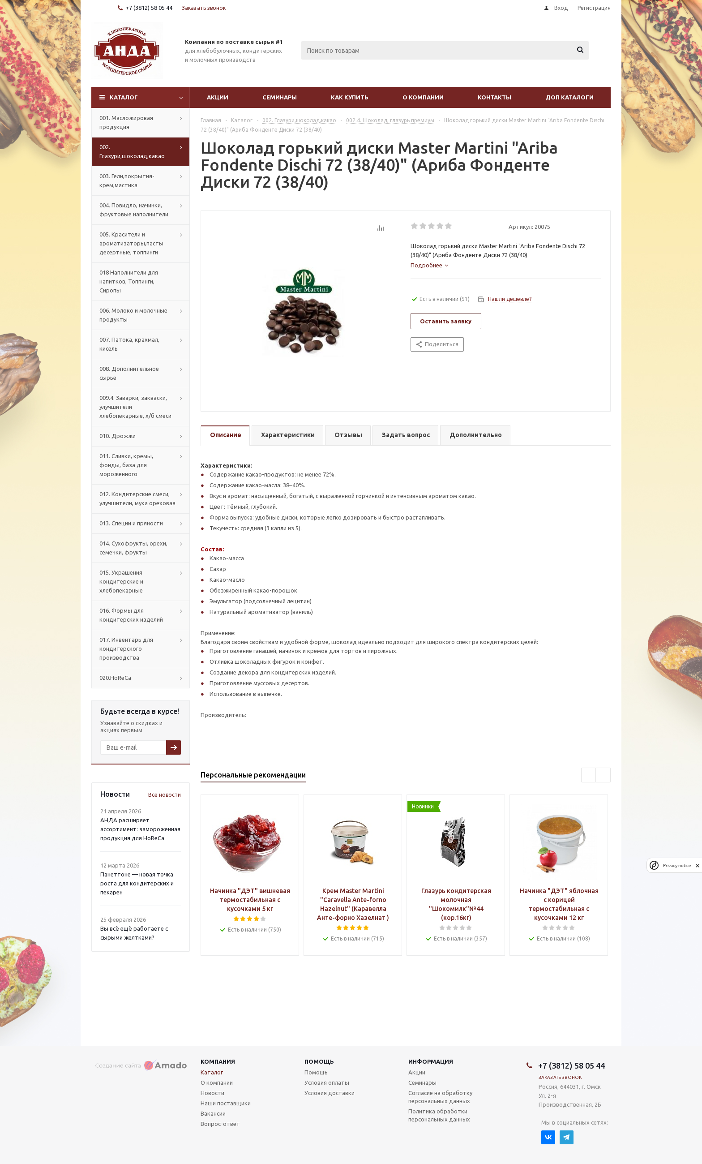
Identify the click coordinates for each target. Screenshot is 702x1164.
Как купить (349, 97)
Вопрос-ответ (220, 1124)
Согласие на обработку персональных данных (440, 1097)
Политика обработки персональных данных (439, 1115)
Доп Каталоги (569, 97)
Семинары (279, 97)
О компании (423, 97)
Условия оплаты (326, 1082)
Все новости (164, 795)
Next (603, 775)
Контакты (494, 97)
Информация (430, 1061)
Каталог (124, 97)
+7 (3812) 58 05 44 (148, 7)
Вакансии (213, 1113)
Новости (212, 1093)
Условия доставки (329, 1093)
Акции (217, 97)
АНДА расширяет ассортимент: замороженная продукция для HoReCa (140, 829)
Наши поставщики (226, 1103)
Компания (218, 1061)
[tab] (429, 265)
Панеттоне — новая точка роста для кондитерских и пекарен (137, 883)
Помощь (319, 1061)
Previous (589, 775)
